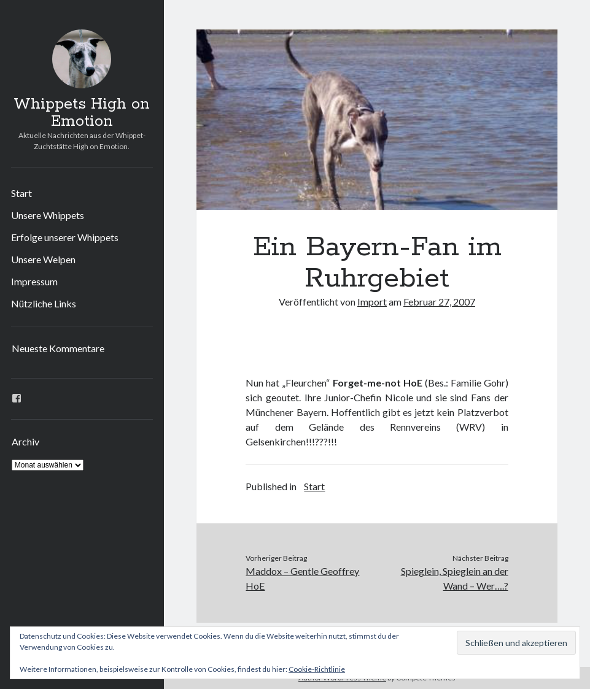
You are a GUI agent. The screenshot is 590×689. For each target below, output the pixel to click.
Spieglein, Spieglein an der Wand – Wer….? (454, 578)
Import (372, 301)
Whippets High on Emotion (82, 112)
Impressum (34, 281)
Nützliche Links (43, 303)
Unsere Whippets (47, 215)
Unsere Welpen (43, 259)
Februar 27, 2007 (439, 301)
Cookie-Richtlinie (317, 669)
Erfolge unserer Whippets (64, 237)
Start (21, 193)
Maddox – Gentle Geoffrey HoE (302, 578)
